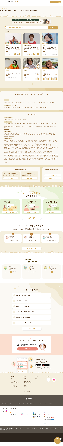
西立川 (57, 154)
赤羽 (10, 140)
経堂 (18, 145)
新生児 (38, 134)
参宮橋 (23, 148)
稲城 (55, 140)
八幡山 (50, 155)
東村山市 (12, 126)
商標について (10, 429)
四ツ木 (52, 159)
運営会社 (1, 428)
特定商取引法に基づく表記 (3, 429)
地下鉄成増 (28, 141)
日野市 (9, 126)
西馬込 (19, 155)
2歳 (24, 134)
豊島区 (53, 123)
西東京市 (6, 127)
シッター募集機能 (38, 229)
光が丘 (57, 155)
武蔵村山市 (41, 126)
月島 (26, 152)
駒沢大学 (51, 147)
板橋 (44, 140)
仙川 (7, 151)
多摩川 (45, 151)
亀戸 (46, 144)
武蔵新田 (20, 159)
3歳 (26, 134)
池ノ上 (39, 140)
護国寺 (5, 148)
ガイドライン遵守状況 (40, 428)
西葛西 (37, 154)
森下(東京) (35, 159)
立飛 (38, 151)
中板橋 (52, 152)
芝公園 (32, 148)
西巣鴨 (50, 154)
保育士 (9, 133)
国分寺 (35, 147)
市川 (50, 140)
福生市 (23, 126)
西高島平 (53, 154)
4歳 (28, 134)
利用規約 (5, 428)
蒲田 (28, 144)
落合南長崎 (11, 144)
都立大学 (48, 152)
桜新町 (15, 148)
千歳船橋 (20, 152)
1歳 (22, 134)
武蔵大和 (28, 159)
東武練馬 (29, 152)
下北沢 (46, 148)
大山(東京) (31, 143)
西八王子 (15, 155)
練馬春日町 (30, 155)
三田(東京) (41, 158)
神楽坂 (18, 144)
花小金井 (53, 155)
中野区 (47, 123)
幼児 (44, 134)
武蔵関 (17, 159)
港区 (12, 123)
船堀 (17, 158)
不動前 (15, 158)
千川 (5, 151)
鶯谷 (12, 141)
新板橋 (54, 148)
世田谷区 (40, 123)
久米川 (32, 145)
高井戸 (23, 151)
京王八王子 (51, 145)
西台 (5, 155)
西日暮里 (11, 155)
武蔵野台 (24, 159)
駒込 (49, 147)
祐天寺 (46, 159)
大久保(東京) (6, 143)
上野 (9, 141)
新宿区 (15, 123)
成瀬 (21, 154)
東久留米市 (37, 126)
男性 (41, 133)
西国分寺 (43, 154)
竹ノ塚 (30, 151)
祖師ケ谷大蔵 (17, 151)
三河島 (35, 158)
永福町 (32, 141)
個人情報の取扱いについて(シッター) (12, 428)
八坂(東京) (42, 159)
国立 (27, 145)
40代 (52, 134)
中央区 (9, 123)
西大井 (27, 154)
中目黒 (16, 154)
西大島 (30, 154)
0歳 (20, 134)
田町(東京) (6, 152)
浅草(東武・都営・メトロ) (22, 140)
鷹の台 (26, 151)
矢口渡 (39, 159)
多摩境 (48, 151)
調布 (23, 152)
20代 (47, 134)
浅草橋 (29, 140)
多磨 (9, 152)
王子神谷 (48, 141)
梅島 (20, 141)
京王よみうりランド (7, 147)
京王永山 (47, 145)
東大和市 (29, 126)
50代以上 (55, 134)
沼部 (21, 155)
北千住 (5, 145)
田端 (42, 151)
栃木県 (9, 119)
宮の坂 (56, 158)
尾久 (41, 143)
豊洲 (45, 152)
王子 (45, 141)
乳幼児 (42, 134)
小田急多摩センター (46, 143)
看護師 (39, 133)
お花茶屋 (15, 144)
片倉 (23, 144)
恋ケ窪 (29, 147)
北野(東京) (9, 145)
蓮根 (38, 155)
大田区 (37, 123)
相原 (5, 140)
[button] (27, 244)
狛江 (46, 147)
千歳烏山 (16, 152)
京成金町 (13, 147)
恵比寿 (43, 141)
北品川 (56, 144)
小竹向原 (41, 147)
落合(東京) (6, 144)
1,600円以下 (6, 134)
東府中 (33, 156)
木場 (16, 145)
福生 (12, 158)
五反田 (9, 148)
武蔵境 (14, 159)
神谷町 (41, 144)
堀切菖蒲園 (23, 158)
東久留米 (15, 156)
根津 (24, 155)
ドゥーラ (35, 133)
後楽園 (32, 147)
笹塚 (17, 148)
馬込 (30, 158)
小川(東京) (35, 143)
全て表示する (6, 129)
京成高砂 (21, 147)
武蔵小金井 (6, 159)
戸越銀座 (38, 152)
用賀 (49, 159)
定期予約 (6, 133)
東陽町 (33, 152)
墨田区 (24, 123)
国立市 (19, 126)
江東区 (27, 123)
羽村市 (51, 126)
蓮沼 (35, 155)
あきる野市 (55, 126)
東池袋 (9, 156)
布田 (5, 158)
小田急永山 (53, 143)
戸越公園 (42, 152)
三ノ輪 (53, 158)
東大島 (12, 156)
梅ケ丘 (17, 141)
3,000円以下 (17, 134)
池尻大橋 (35, 140)
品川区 (30, 123)
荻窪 (39, 143)
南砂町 (47, 158)
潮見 (29, 148)
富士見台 (52, 156)
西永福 (24, 154)
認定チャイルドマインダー (28, 133)
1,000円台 (54, 133)
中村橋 (13, 154)
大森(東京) (23, 143)
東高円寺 (19, 156)
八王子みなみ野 (45, 155)
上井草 (31, 144)
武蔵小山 (10, 159)
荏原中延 (39, 141)
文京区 (18, 123)
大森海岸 (26, 143)
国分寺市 (16, 126)
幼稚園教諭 (13, 133)
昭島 (12, 140)
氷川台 (5, 156)
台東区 (21, 123)
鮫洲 (20, 148)
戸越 (35, 152)
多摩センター (52, 151)
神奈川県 (24, 119)
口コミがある (11, 136)
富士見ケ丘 (48, 156)
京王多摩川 (36, 145)
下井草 (40, 148)
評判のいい (6, 136)
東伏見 (30, 156)
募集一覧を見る (33, 248)
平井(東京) (43, 156)
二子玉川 (56, 156)
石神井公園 (50, 148)
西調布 (8, 155)
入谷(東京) (6, 141)
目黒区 (33, 123)
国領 (38, 147)
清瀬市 (33, 126)
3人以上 (50, 133)
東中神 (26, 156)
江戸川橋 (35, 141)
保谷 (20, 158)
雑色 (21, 151)
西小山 (47, 154)
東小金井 (23, 156)
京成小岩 (17, 147)
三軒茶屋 (26, 148)
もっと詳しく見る (33, 329)
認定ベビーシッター (19, 133)
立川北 (35, 151)
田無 (40, 151)
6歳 (32, 134)
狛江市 (26, 126)
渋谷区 (44, 123)
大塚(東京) (18, 143)
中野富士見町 (6, 154)
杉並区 (50, 123)
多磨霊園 (12, 152)
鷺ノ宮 (12, 148)
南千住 (50, 158)
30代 (49, 134)
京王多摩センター (41, 145)
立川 (32, 151)
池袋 (41, 140)
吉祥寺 (13, 145)
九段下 (24, 145)
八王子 (40, 155)
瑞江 (37, 158)
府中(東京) (8, 158)
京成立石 (25, 147)
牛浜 (14, 141)
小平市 (5, 126)
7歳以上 (35, 134)
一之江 (53, 140)
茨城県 (5, 119)
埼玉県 (15, 119)
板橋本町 (47, 140)
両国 (54, 159)
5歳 (30, 134)
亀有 (44, 144)
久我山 (21, 145)
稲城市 (48, 126)
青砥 (7, 140)
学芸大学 (49, 144)
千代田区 (6, 123)
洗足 (10, 151)
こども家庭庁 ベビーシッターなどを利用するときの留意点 (53, 428)
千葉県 (18, 119)
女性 (44, 133)
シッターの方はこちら (56, 2)
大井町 (56, 141)
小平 (44, 147)
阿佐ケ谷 (15, 140)
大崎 (10, 143)
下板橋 (43, 148)
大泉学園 (52, 141)
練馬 (26, 155)
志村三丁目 (36, 148)
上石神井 (37, 144)
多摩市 (45, 126)
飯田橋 (32, 140)
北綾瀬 (53, 144)
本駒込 (27, 158)
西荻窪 (33, 154)
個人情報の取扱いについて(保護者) (24, 428)
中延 (10, 154)
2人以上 (47, 133)
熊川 (29, 145)
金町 (26, 144)
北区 (56, 123)
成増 (19, 154)
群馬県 (12, 119)
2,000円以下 (11, 134)
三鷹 (44, 158)
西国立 (40, 154)
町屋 (32, 158)
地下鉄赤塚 (23, 141)
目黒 (31, 159)
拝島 (33, 155)
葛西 (21, 144)
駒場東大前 (56, 147)
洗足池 (12, 151)
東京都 (21, 119)
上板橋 (34, 144)
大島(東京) (14, 143)
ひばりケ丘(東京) (38, 156)
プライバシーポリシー (33, 428)
